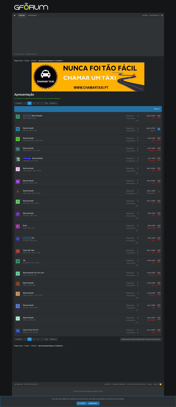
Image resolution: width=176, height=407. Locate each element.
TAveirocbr (26, 161)
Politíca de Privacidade (136, 384)
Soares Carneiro (28, 295)
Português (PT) (31, 384)
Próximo (52, 103)
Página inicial (14, 15)
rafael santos (27, 193)
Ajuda (149, 384)
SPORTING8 (26, 203)
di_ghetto (26, 240)
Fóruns (22, 15)
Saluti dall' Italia (28, 250)
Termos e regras (118, 384)
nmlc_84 (25, 307)
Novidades (32, 15)
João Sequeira (27, 171)
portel (24, 118)
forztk (25, 228)
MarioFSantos (27, 150)
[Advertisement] (88, 35)
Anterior (19, 103)
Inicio (156, 384)
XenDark (19, 384)
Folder (25, 320)
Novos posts (19, 54)
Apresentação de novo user (33, 273)
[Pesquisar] (162, 15)
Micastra (26, 183)
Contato (107, 384)
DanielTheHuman (28, 140)
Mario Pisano (27, 253)
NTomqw (25, 130)
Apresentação (37, 116)
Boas (25, 225)
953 (46, 103)
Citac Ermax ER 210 (30, 330)
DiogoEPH (26, 215)
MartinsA (26, 332)
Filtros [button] (156, 109)
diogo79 (152, 130)
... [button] (42, 103)
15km (24, 285)
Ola (33, 238)
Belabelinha (26, 263)
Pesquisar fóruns (30, 54)
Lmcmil (25, 275)
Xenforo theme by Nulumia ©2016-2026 (88, 391)
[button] (38, 15)
